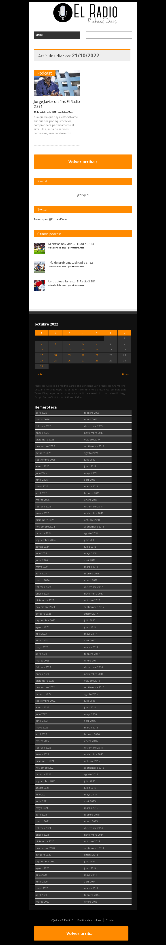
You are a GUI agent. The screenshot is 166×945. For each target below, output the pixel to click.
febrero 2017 (92, 653)
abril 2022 (41, 734)
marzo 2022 (42, 741)
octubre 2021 (43, 774)
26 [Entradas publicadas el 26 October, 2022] (69, 360)
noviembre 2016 (93, 674)
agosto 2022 (42, 707)
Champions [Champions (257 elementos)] (118, 385)
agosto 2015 (91, 774)
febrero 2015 (92, 814)
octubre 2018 (92, 520)
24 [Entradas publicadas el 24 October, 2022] (41, 360)
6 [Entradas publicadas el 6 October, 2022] (83, 343)
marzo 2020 (42, 901)
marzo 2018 (91, 566)
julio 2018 (89, 540)
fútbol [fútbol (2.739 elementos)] (102, 389)
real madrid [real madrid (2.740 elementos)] (93, 393)
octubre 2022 (43, 694)
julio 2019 (89, 459)
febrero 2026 (43, 426)
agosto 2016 (91, 694)
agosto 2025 (42, 466)
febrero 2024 (43, 586)
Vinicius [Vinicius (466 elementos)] (55, 397)
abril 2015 (90, 801)
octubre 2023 (43, 613)
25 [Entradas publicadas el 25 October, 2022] (55, 360)
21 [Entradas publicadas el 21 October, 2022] (97, 355)
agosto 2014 (91, 854)
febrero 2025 (43, 506)
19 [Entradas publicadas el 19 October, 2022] (69, 355)
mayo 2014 (90, 874)
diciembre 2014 (93, 828)
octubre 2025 (43, 453)
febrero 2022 (43, 747)
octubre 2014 (92, 841)
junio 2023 (42, 640)
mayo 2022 (42, 727)
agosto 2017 (91, 613)
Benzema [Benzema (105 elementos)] (87, 385)
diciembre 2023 (45, 600)
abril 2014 (90, 881)
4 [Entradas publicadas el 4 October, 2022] (55, 343)
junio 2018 (90, 546)
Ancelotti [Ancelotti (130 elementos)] (40, 385)
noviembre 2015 (93, 754)
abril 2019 (90, 479)
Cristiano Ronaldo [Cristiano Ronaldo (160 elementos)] (45, 389)
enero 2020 (91, 419)
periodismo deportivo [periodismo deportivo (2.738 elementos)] (65, 393)
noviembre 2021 (45, 767)
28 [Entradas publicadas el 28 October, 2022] (97, 360)
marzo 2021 (42, 821)
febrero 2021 (43, 828)
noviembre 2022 (45, 687)
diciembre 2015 (93, 747)
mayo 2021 (42, 807)
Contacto (111, 920)
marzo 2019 (91, 486)
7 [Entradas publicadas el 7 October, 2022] (97, 343)
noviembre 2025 (45, 446)
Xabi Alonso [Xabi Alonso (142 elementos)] (67, 397)
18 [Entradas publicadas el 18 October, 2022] (55, 355)
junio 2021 (42, 801)
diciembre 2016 (93, 667)
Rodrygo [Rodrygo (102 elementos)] (121, 393)
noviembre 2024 (45, 526)
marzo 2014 (91, 888)
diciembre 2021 (45, 761)
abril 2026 (41, 412)
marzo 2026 (42, 419)
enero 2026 (42, 432)
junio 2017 (90, 627)
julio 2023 (41, 633)
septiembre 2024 (45, 540)
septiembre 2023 (45, 620)
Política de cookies (89, 920)
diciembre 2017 (93, 586)
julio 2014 (89, 861)
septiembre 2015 (94, 767)
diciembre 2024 (45, 520)
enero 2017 (91, 660)
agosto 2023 (42, 627)
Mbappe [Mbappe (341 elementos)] (47, 393)
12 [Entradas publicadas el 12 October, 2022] (69, 349)
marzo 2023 (42, 660)
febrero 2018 (92, 573)
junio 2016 (90, 707)
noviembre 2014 (93, 834)
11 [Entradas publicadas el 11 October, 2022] (55, 349)
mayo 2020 (42, 888)
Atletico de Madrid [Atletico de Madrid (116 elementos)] (57, 385)
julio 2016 (89, 700)
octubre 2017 (92, 600)
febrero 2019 (92, 493)
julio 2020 (41, 874)
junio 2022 (42, 720)
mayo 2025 (42, 486)
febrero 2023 (43, 667)
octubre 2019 (92, 439)
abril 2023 (41, 653)
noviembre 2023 (45, 607)
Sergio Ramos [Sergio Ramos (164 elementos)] (43, 397)
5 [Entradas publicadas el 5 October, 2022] (69, 343)
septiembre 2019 (94, 446)
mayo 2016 (90, 714)
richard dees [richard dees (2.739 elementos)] (108, 393)
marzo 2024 (42, 580)
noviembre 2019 (93, 432)
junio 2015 (90, 787)
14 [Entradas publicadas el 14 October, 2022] (97, 349)
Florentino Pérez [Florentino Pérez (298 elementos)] (87, 389)
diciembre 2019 (93, 426)
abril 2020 (41, 895)
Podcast (44, 73)
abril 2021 (41, 814)
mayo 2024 (42, 566)
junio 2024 (42, 560)
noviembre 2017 (93, 593)
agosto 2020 (42, 868)
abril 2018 (90, 560)
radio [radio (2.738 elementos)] (82, 393)
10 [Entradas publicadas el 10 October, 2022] (41, 349)
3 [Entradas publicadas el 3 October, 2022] (41, 343)
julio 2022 (41, 714)
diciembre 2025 (45, 439)
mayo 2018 (90, 553)
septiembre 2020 (45, 861)
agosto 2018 (91, 533)
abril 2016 (90, 720)
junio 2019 (90, 466)
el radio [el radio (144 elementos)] (72, 389)
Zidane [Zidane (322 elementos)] (79, 397)
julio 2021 (41, 794)
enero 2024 (42, 593)
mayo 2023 (42, 647)
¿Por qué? (83, 195)
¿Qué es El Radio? (62, 920)
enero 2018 (91, 580)
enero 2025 (42, 513)
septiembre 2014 (94, 848)
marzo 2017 (91, 647)
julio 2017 (89, 620)
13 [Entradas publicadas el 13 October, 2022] (83, 349)
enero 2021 (42, 834)
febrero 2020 (92, 412)
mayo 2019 (90, 473)
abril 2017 (90, 640)
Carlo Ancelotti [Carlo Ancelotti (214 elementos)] (102, 385)
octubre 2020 (43, 854)
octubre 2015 (92, 761)
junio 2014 (90, 868)
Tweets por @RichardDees (50, 219)
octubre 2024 (43, 533)
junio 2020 (42, 881)
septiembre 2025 (45, 459)
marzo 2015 (91, 807)
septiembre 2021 (45, 781)
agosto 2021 (42, 787)
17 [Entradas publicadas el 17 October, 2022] (41, 355)
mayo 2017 (90, 633)
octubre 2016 (92, 680)
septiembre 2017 (94, 607)
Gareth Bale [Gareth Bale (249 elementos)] (113, 389)
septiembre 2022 (45, 700)
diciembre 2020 (45, 841)
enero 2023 (42, 674)
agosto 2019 (91, 453)
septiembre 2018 (94, 526)
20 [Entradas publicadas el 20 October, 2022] (83, 355)
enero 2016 (91, 741)
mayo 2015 (90, 794)
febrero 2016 (92, 734)
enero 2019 (91, 499)
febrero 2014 (92, 895)
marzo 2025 (42, 499)
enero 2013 (91, 901)
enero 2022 (42, 754)
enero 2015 (91, 821)
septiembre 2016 (94, 687)
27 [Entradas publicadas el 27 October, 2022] (83, 360)
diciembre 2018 (93, 506)
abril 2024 (41, 573)
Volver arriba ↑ (83, 161)
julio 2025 (41, 473)
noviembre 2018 (93, 513)
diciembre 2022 (45, 680)
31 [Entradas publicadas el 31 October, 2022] (41, 366)
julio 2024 (41, 553)
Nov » (125, 374)
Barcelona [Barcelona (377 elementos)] (75, 385)
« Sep (41, 374)
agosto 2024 (42, 546)
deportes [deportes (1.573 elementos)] (61, 389)
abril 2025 (41, 493)
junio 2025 (42, 479)
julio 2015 (89, 781)
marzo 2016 (91, 727)
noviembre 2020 (45, 848)
